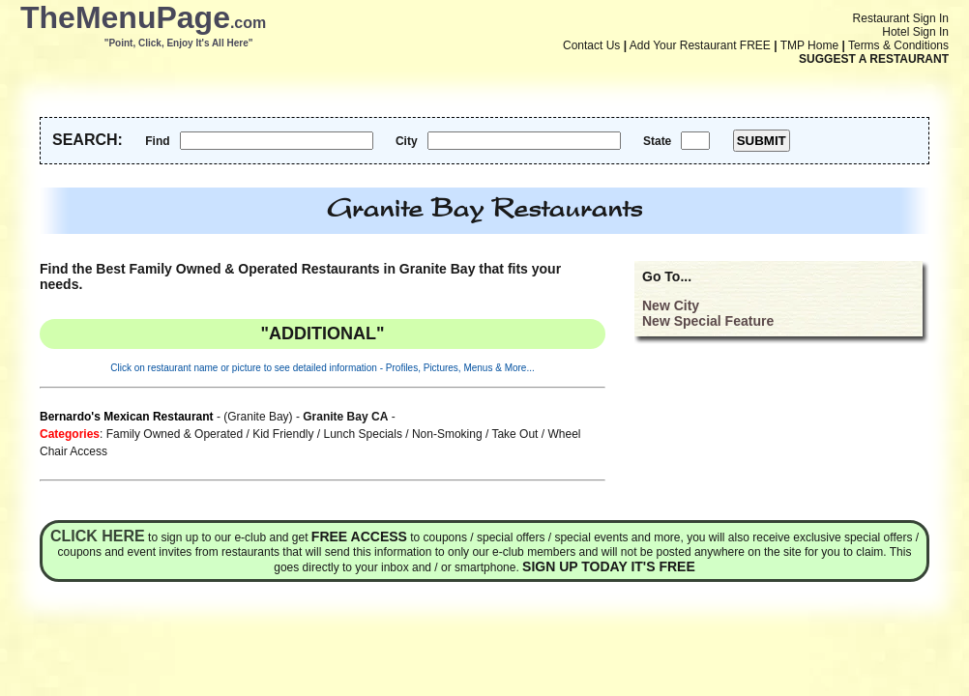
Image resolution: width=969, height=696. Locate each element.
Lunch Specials (363, 434)
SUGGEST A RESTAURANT (874, 59)
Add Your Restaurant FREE (700, 45)
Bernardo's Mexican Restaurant (127, 416)
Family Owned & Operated (174, 434)
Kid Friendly (282, 434)
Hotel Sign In (915, 32)
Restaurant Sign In (901, 18)
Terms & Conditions (898, 45)
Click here (97, 536)
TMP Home (809, 45)
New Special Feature (708, 321)
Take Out (514, 434)
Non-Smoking (447, 434)
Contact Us (591, 45)
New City (670, 305)
